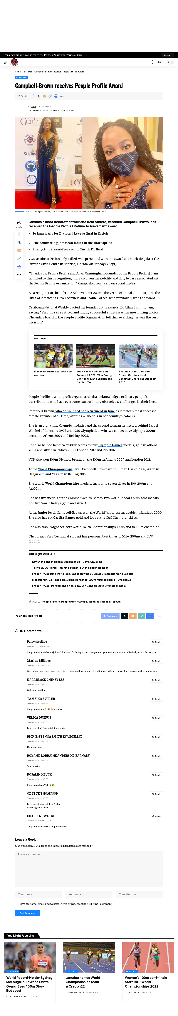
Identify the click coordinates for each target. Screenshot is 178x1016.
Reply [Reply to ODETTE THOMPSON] (158, 794)
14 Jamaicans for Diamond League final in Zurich (71, 233)
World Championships (56, 469)
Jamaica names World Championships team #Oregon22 (83, 986)
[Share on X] (38, 96)
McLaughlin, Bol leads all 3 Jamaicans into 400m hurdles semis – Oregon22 (82, 579)
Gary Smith (133, 997)
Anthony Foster (76, 997)
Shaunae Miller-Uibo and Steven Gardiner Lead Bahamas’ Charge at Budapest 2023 (138, 377)
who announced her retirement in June (86, 411)
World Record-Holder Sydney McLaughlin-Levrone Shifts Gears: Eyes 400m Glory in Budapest (29, 989)
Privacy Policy (53, 54)
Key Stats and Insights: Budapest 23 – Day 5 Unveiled (68, 561)
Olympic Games (111, 445)
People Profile (59, 273)
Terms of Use (75, 54)
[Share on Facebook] (33, 96)
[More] (61, 96)
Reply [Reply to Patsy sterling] (158, 642)
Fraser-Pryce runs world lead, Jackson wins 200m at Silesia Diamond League (83, 573)
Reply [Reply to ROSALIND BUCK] (158, 775)
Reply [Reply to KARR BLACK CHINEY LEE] (158, 681)
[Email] (44, 96)
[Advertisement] (89, 26)
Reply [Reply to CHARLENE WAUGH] (158, 817)
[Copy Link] (50, 96)
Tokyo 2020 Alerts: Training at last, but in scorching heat (71, 567)
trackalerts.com (18, 1001)
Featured (28, 71)
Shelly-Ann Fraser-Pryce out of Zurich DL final (69, 249)
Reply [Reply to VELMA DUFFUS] (158, 718)
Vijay (34, 106)
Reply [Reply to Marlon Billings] (158, 662)
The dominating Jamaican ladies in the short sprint (73, 243)
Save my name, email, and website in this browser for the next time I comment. (66, 908)
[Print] (55, 96)
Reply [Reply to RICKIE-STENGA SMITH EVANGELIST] (158, 737)
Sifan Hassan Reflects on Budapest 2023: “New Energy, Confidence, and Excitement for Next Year (95, 377)
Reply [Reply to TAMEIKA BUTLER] (158, 699)
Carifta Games (65, 517)
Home (18, 71)
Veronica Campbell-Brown (105, 601)
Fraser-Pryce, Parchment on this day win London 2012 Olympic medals (80, 585)
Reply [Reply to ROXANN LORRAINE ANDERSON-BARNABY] (158, 756)
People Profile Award (75, 601)
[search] (152, 62)
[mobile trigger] (7, 62)
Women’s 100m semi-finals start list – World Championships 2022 (146, 986)
